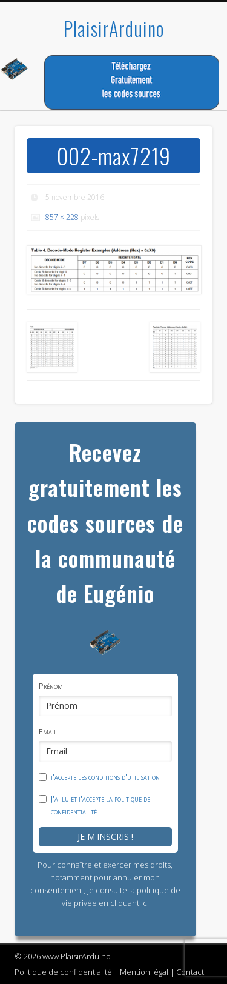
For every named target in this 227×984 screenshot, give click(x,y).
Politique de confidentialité (63, 971)
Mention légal (144, 971)
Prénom (51, 685)
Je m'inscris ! (105, 836)
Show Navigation (183, 108)
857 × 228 (62, 217)
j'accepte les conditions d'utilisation (105, 776)
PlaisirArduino (114, 28)
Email (48, 731)
